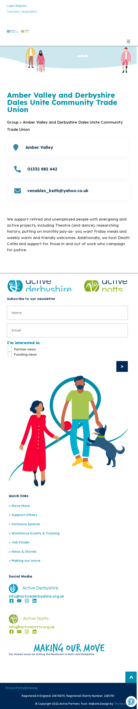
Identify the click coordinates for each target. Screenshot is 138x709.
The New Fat (122, 703)
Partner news (25, 349)
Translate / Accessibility (22, 11)
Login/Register (17, 5)
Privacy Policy (14, 688)
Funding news (25, 354)
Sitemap (32, 688)
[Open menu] (128, 41)
